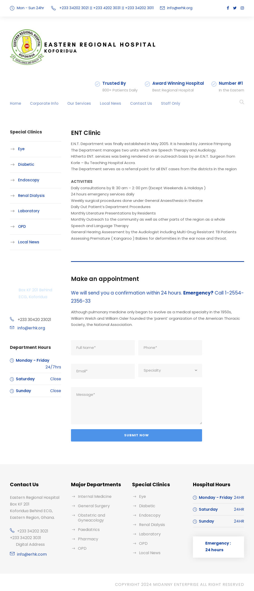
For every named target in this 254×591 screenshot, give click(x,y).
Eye (21, 149)
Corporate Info (40, 103)
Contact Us (129, 103)
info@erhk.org (175, 8)
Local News (101, 103)
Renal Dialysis (30, 195)
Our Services (72, 103)
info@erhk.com (30, 550)
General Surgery (92, 502)
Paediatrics (87, 525)
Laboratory (27, 211)
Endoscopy (27, 180)
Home (15, 103)
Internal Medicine (93, 492)
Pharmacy (87, 535)
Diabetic (24, 164)
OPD (22, 226)
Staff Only (155, 103)
